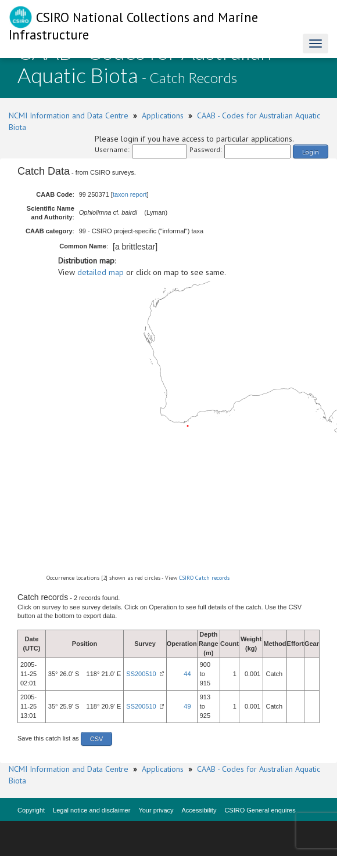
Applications (163, 115)
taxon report (130, 194)
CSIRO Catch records (204, 577)
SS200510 (141, 673)
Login (310, 151)
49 (187, 706)
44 (187, 673)
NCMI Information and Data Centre (68, 115)
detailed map (100, 272)
